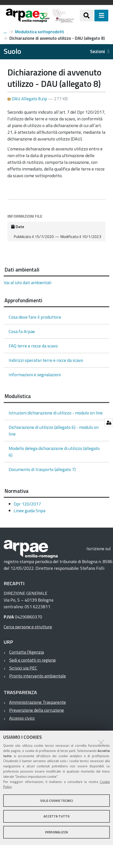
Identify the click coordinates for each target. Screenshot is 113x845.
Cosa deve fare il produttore (35, 317)
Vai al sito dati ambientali (27, 282)
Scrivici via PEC (23, 668)
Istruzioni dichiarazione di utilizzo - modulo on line (56, 412)
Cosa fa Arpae (22, 331)
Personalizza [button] (56, 832)
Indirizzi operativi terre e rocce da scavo (46, 360)
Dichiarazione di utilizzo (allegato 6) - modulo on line (54, 430)
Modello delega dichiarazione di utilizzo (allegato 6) (54, 451)
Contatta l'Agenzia (26, 652)
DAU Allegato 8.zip (27, 98)
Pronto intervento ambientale (37, 676)
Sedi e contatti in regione (32, 660)
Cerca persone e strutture (28, 626)
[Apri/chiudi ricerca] (86, 15)
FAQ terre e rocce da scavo (33, 345)
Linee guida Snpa (29, 510)
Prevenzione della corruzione (36, 710)
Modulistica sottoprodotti (39, 32)
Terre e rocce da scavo (5, 32)
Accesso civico (22, 718)
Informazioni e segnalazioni (35, 374)
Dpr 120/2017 (27, 504)
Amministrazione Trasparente (37, 702)
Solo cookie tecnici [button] (56, 800)
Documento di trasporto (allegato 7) (42, 469)
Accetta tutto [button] (57, 816)
